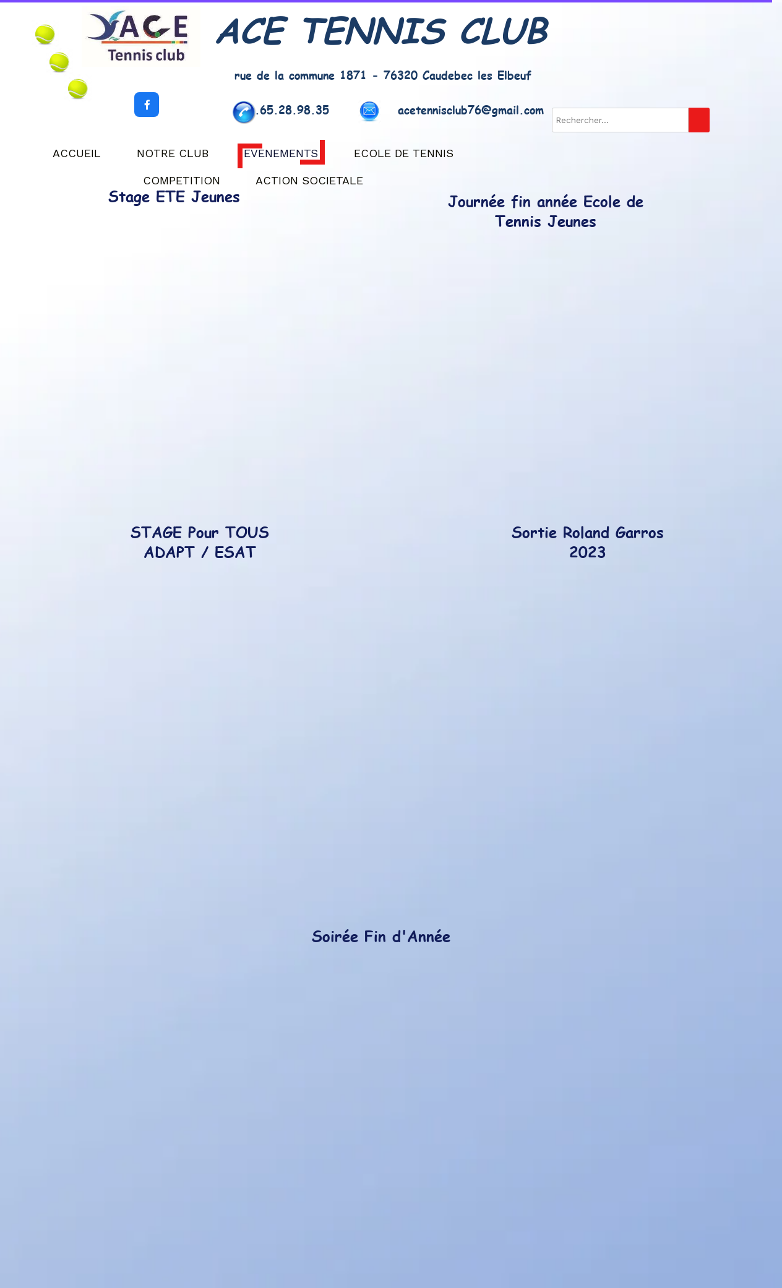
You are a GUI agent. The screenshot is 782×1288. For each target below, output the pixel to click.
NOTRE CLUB (172, 153)
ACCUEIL (77, 153)
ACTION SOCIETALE (309, 180)
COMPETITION (181, 180)
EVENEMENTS (281, 153)
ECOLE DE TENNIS (403, 153)
